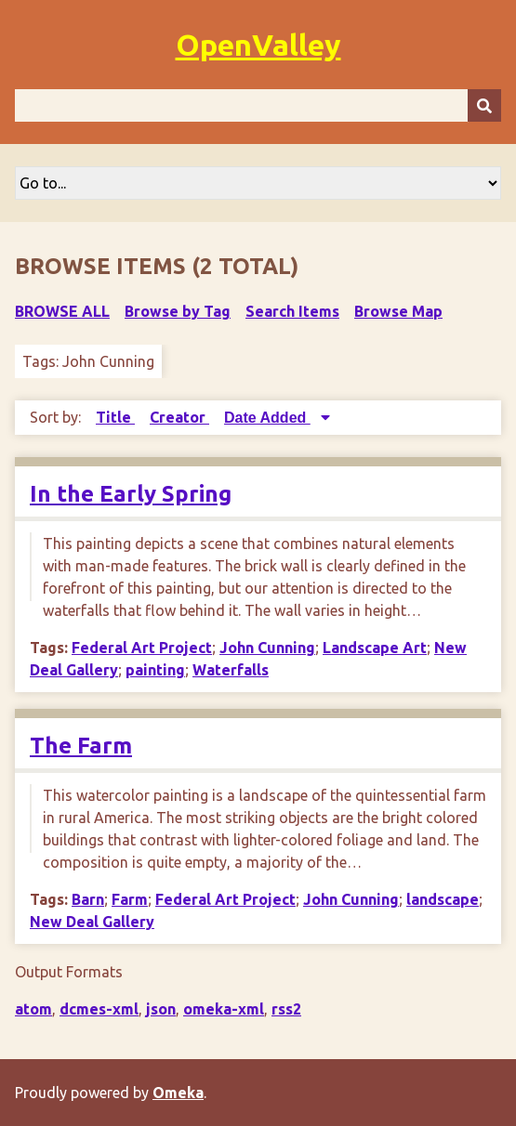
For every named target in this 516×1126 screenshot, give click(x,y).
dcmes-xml (99, 1009)
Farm (130, 899)
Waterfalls (230, 669)
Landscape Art (375, 647)
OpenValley (258, 44)
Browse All (62, 311)
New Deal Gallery (92, 921)
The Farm (81, 745)
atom (33, 1009)
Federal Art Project (142, 647)
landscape (442, 899)
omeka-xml (223, 1009)
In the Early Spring (131, 493)
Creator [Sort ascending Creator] (179, 417)
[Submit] (484, 105)
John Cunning (267, 647)
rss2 (286, 1009)
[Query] (258, 105)
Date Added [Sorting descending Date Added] (267, 418)
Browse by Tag (178, 311)
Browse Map (398, 311)
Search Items (292, 311)
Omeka (178, 1092)
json (161, 1009)
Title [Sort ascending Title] (115, 417)
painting (155, 669)
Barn (88, 899)
